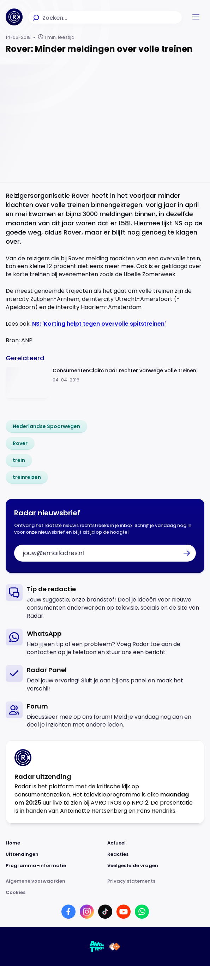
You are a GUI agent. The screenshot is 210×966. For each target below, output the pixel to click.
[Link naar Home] (54, 843)
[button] (195, 16)
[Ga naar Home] (14, 16)
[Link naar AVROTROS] (97, 947)
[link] (46, 426)
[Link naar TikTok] (105, 912)
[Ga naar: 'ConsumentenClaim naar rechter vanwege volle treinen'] (105, 383)
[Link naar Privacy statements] (156, 881)
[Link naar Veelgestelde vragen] (156, 865)
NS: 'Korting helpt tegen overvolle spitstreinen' (99, 324)
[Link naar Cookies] (105, 892)
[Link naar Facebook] (68, 912)
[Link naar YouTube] (123, 912)
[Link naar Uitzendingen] (54, 854)
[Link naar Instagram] (87, 912)
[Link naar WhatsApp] (142, 912)
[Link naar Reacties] (156, 854)
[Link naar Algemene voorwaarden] (54, 881)
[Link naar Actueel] (156, 843)
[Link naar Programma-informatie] (54, 865)
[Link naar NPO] (114, 947)
